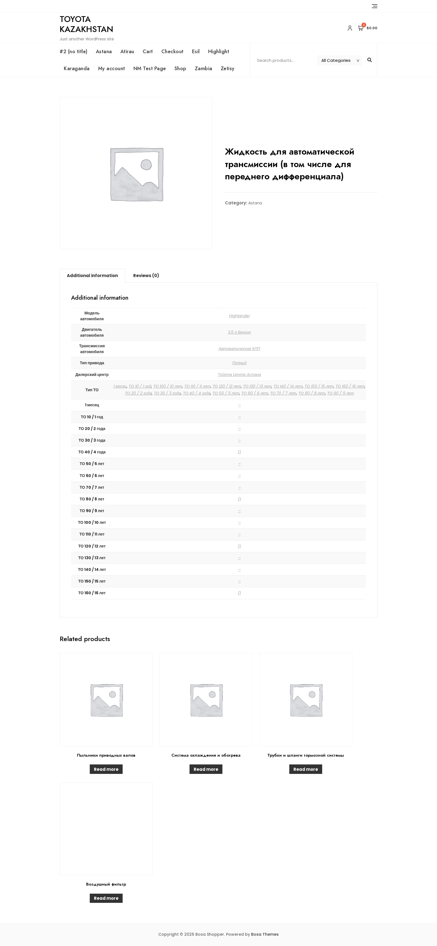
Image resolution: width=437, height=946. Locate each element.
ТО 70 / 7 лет (283, 393)
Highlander (239, 316)
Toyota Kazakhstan (86, 24)
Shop (180, 68)
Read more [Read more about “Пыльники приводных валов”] (106, 769)
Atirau (127, 51)
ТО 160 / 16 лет (350, 386)
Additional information (92, 275)
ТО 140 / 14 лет (287, 386)
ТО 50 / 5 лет (225, 393)
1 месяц (120, 386)
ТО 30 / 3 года (167, 393)
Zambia (203, 68)
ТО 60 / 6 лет (254, 393)
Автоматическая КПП (239, 348)
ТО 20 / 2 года (138, 393)
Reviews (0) (146, 275)
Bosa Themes (265, 934)
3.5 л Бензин (239, 332)
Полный (239, 363)
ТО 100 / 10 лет (167, 386)
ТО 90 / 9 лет (340, 393)
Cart (148, 51)
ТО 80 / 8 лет (311, 393)
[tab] (92, 276)
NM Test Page (149, 68)
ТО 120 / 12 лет (227, 386)
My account (111, 68)
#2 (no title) (74, 51)
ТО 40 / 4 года (196, 393)
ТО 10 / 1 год (140, 386)
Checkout (172, 51)
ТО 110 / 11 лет (197, 386)
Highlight (218, 51)
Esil (196, 51)
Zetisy (228, 68)
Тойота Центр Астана (239, 374)
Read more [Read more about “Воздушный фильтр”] (106, 898)
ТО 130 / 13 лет (257, 386)
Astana (104, 51)
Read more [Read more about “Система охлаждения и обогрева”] (206, 769)
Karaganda (77, 68)
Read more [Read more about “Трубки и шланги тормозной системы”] (305, 769)
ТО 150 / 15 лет (319, 386)
